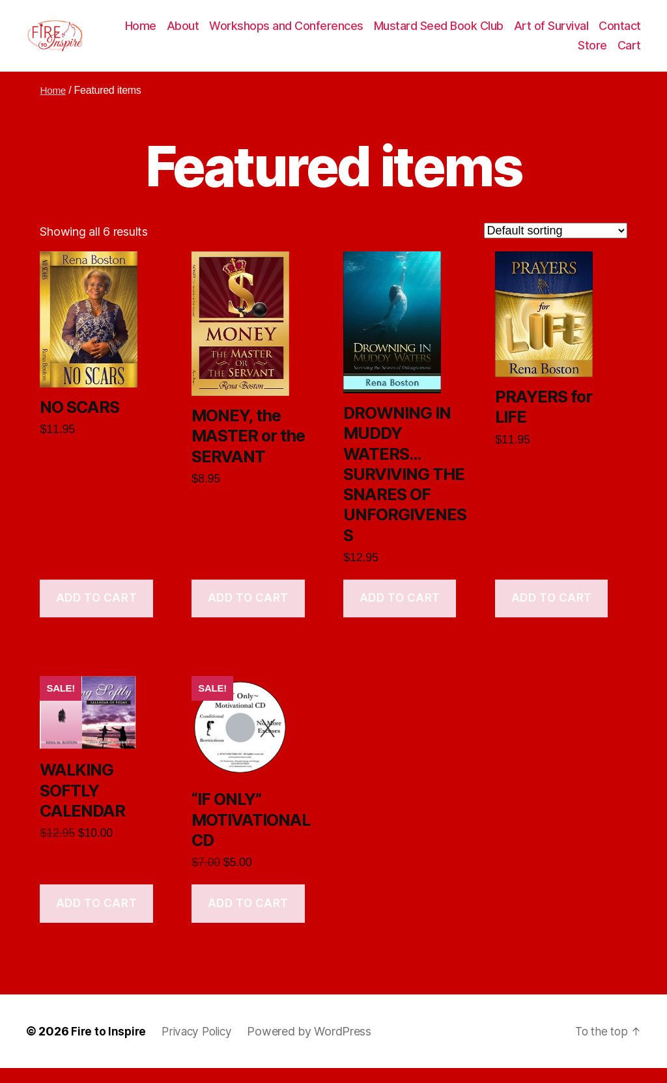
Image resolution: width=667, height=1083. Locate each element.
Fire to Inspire (109, 1046)
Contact (547, 52)
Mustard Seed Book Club (491, 33)
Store (592, 52)
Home (192, 33)
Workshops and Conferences (339, 33)
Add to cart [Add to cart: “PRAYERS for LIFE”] (551, 613)
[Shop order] (555, 245)
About (235, 33)
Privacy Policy (200, 1046)
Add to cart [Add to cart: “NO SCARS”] (96, 613)
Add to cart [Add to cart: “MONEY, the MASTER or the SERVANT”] (248, 613)
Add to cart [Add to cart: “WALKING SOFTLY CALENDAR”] (96, 918)
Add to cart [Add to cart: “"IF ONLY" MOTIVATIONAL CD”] (248, 918)
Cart (629, 52)
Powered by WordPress (315, 1046)
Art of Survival (603, 33)
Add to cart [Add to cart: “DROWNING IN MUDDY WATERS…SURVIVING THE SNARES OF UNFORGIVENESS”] (400, 613)
